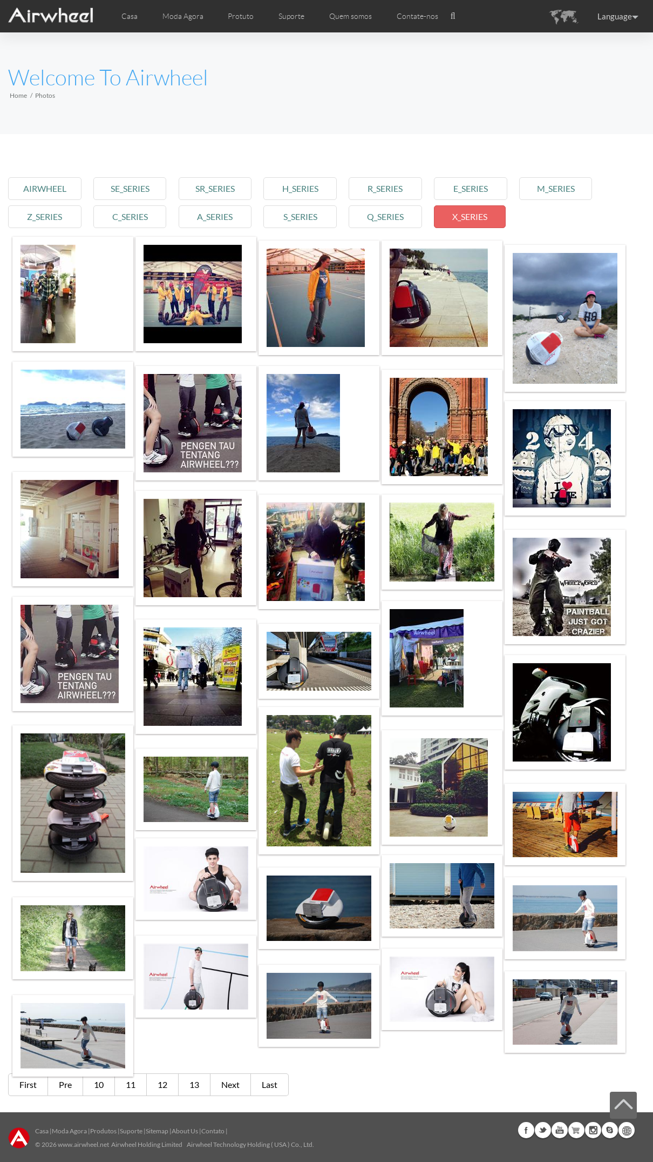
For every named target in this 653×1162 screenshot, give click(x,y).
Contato (213, 1131)
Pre (65, 1084)
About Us (185, 1131)
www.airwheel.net (83, 1144)
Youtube (560, 1130)
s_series (318, 216)
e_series (498, 188)
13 (194, 1084)
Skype (610, 1130)
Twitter (543, 1130)
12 (162, 1084)
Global (626, 1130)
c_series (137, 216)
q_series (408, 216)
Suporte (291, 16)
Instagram (593, 1130)
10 (99, 1084)
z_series (46, 216)
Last (269, 1084)
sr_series (227, 188)
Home (18, 95)
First (28, 1084)
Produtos (103, 1131)
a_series (227, 216)
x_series (497, 216)
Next (230, 1084)
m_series (588, 188)
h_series (318, 188)
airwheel (47, 188)
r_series (407, 188)
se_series (137, 188)
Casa (129, 16)
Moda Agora (69, 1131)
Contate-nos (417, 16)
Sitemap (157, 1131)
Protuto (241, 16)
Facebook (526, 1130)
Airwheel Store (576, 1130)
